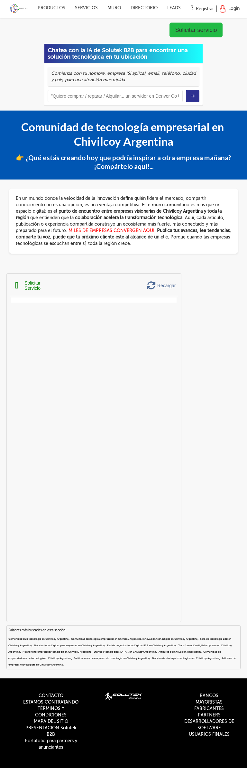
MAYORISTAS (209, 702)
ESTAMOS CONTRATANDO (50, 702)
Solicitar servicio (196, 30)
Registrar (205, 8)
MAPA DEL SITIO (51, 721)
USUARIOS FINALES (209, 734)
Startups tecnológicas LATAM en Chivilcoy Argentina (125, 651)
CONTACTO (51, 695)
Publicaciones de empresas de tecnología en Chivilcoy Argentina (112, 658)
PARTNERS (209, 715)
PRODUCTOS (51, 7)
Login (229, 9)
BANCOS (209, 695)
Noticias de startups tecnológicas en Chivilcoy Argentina (185, 658)
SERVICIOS (86, 7)
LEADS (174, 7)
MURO (114, 7)
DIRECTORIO (144, 7)
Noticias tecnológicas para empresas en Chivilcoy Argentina (69, 645)
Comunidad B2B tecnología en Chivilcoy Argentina (38, 638)
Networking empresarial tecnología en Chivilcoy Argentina (57, 651)
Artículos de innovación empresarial (180, 651)
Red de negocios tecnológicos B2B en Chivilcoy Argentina (141, 645)
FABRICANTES (209, 708)
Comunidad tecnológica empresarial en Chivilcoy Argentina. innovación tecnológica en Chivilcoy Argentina (134, 638)
